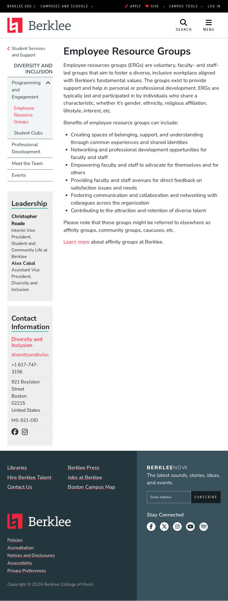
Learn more (76, 241)
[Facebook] (16, 432)
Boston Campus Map (91, 487)
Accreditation (20, 548)
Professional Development (26, 148)
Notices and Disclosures (31, 555)
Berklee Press (83, 467)
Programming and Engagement (26, 90)
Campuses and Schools (65, 6)
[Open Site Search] (184, 25)
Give (152, 6)
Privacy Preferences (26, 571)
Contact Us (19, 487)
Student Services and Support (28, 52)
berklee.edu (19, 6)
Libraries (17, 467)
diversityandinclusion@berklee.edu (48, 354)
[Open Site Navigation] (209, 25)
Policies (15, 540)
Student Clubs (28, 133)
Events (19, 175)
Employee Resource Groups (24, 115)
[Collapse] (48, 82)
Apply (133, 6)
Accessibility (19, 563)
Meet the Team (27, 163)
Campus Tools (184, 6)
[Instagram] (27, 432)
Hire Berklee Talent (29, 477)
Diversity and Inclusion (33, 68)
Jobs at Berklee (85, 477)
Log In (214, 6)
